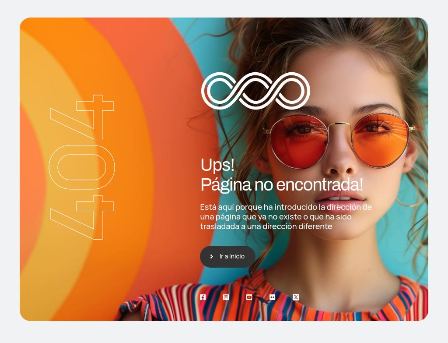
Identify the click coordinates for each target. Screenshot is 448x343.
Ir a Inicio (232, 256)
